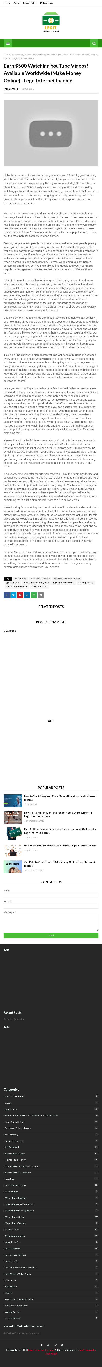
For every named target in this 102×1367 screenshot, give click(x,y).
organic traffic (51, 1242)
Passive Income (39, 586)
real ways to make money (51, 1273)
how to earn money (51, 1153)
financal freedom (51, 1140)
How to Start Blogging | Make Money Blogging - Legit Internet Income (60, 798)
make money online (51, 1216)
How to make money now (36, 582)
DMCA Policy (46, 2)
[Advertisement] (51, 753)
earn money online (40, 578)
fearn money (51, 1134)
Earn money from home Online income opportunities (51, 1115)
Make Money (51, 1191)
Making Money (85, 582)
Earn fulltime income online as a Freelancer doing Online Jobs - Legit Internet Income (60, 831)
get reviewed (12, 582)
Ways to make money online (51, 1299)
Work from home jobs (51, 1305)
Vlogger (51, 1292)
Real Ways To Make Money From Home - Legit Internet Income (60, 845)
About (16, 2)
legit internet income (63, 582)
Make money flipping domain (51, 1210)
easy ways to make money (67, 578)
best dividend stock (51, 1096)
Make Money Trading (51, 1223)
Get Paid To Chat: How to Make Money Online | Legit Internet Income (59, 864)
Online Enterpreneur (16, 586)
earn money (18, 54)
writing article (51, 1311)
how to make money (51, 1159)
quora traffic (51, 1261)
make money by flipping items (51, 1204)
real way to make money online (51, 1267)
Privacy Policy (30, 2)
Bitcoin (51, 1102)
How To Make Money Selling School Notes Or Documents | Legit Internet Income (58, 814)
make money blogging (51, 1197)
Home (7, 2)
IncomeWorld (11, 88)
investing (51, 1178)
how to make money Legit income (51, 1166)
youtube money (51, 1318)
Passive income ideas (51, 1254)
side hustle (51, 1280)
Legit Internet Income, (41, 1349)
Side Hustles (51, 1286)
